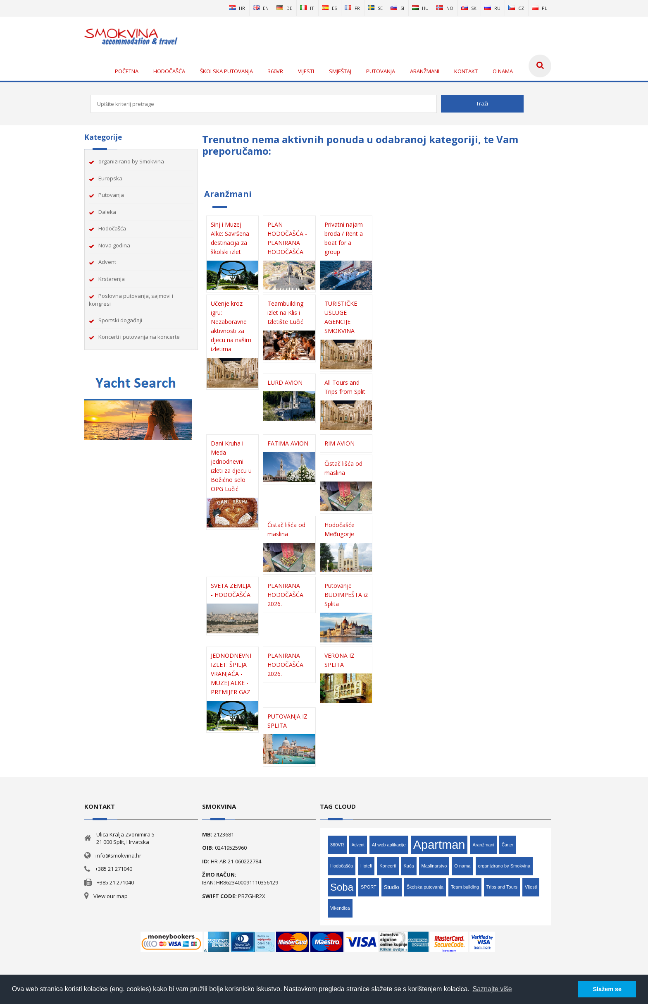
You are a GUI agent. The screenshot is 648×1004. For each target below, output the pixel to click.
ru (492, 8)
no (444, 8)
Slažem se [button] (607, 989)
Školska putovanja (425, 886)
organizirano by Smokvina (131, 161)
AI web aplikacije (389, 844)
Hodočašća (112, 228)
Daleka (107, 212)
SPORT (368, 886)
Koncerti (387, 865)
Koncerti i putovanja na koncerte (139, 336)
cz (516, 8)
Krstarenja (111, 279)
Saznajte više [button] (492, 988)
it (307, 8)
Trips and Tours (501, 886)
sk (468, 8)
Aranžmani (483, 844)
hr (237, 8)
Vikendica (340, 908)
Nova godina (114, 245)
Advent (107, 262)
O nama (462, 865)
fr (352, 8)
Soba (341, 887)
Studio (391, 887)
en (261, 8)
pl (539, 8)
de (284, 8)
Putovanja (111, 195)
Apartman (439, 844)
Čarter (507, 845)
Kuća (409, 865)
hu (420, 8)
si (397, 8)
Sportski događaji (120, 320)
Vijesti (531, 886)
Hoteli (366, 865)
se (375, 8)
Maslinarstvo (434, 865)
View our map (110, 896)
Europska (110, 178)
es (329, 8)
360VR (337, 844)
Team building (465, 886)
